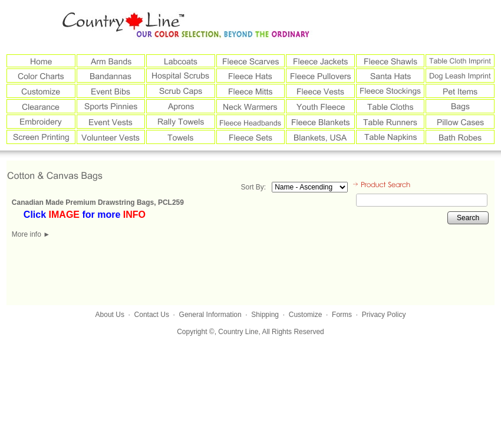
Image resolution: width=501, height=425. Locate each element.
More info (31, 234)
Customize (305, 314)
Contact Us (151, 314)
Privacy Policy (384, 314)
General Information (210, 314)
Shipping (265, 314)
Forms (342, 314)
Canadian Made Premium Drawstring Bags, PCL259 (98, 202)
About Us (109, 314)
